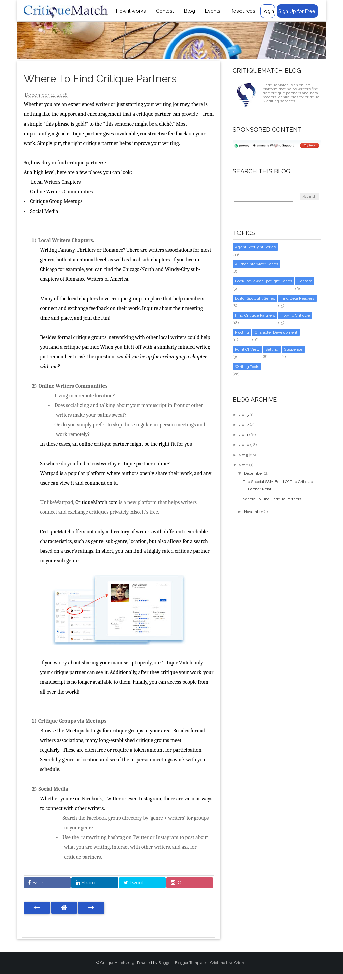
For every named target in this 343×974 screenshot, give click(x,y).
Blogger (165, 963)
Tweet (133, 883)
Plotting (242, 332)
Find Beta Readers (297, 298)
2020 (244, 444)
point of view (247, 349)
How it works (131, 11)
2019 (243, 455)
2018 (243, 465)
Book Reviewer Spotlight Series (263, 281)
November (253, 511)
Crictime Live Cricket (228, 963)
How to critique (295, 315)
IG (176, 883)
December (253, 473)
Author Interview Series (256, 264)
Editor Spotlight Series (255, 298)
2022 (244, 424)
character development (276, 332)
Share (37, 883)
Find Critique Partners (255, 315)
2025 (244, 414)
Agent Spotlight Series (255, 247)
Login (267, 11)
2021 (243, 434)
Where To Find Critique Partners (272, 499)
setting (271, 349)
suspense (293, 349)
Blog (189, 11)
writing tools (247, 366)
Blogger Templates (191, 963)
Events (212, 11)
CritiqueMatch (113, 963)
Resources (242, 11)
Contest (165, 11)
